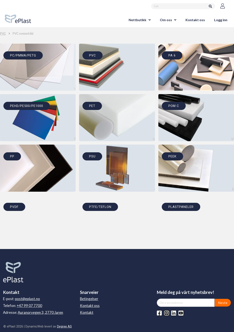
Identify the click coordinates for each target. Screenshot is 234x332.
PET (92, 106)
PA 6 (172, 55)
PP (12, 156)
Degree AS (64, 326)
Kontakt (86, 312)
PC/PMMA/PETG (23, 55)
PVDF (14, 207)
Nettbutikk (137, 20)
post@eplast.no (27, 298)
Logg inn (220, 20)
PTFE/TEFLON (100, 207)
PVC (3, 34)
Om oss (166, 20)
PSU (92, 156)
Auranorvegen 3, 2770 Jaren (40, 312)
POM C (173, 106)
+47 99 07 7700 (29, 305)
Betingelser (89, 298)
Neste (223, 303)
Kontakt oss (195, 20)
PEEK (172, 156)
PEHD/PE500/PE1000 (26, 106)
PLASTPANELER (181, 207)
